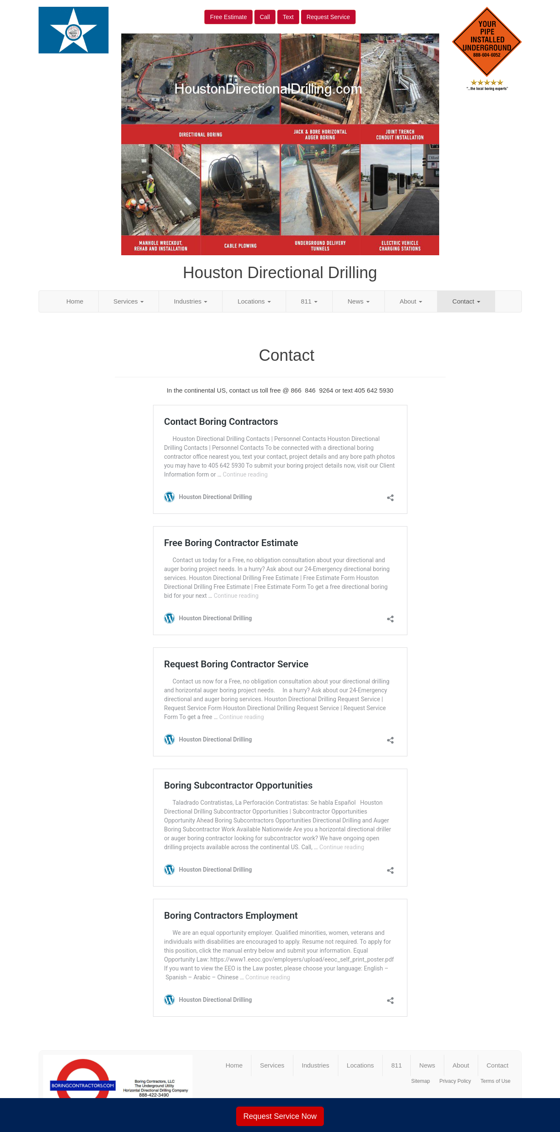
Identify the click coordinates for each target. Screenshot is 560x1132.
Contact (466, 301)
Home (75, 301)
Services (129, 301)
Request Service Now (280, 1116)
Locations (253, 301)
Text (288, 17)
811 (309, 301)
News (359, 301)
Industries (190, 301)
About (411, 301)
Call (265, 17)
